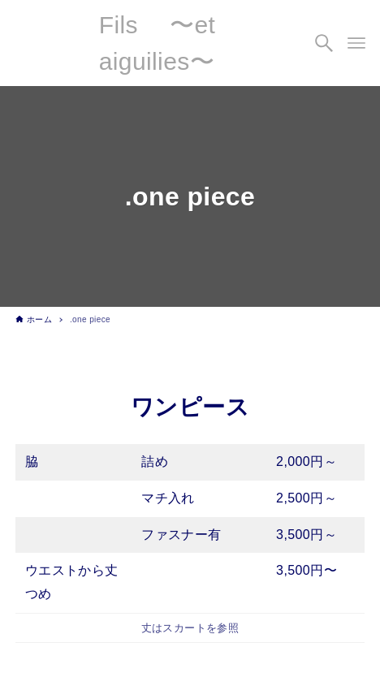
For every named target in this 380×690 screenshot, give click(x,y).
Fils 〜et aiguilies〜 (157, 43)
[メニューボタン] (356, 43)
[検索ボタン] (324, 43)
